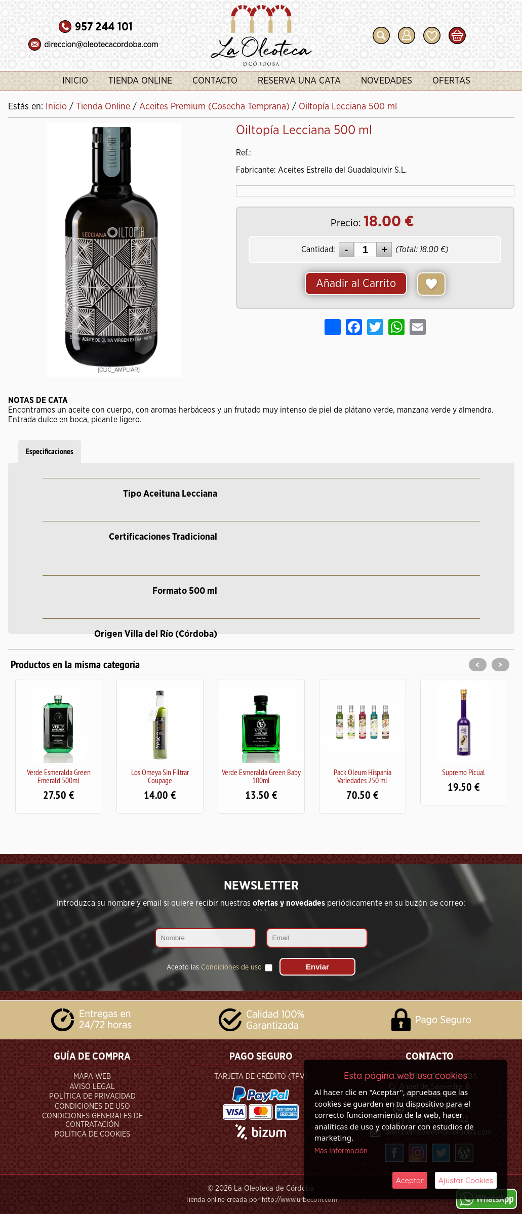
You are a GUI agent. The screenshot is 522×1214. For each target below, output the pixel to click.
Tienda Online (140, 81)
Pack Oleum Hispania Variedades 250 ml (362, 776)
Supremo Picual (463, 772)
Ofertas (451, 81)
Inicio (75, 81)
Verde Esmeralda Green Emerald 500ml (59, 776)
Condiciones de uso (231, 967)
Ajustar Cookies (465, 1180)
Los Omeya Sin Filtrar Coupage (160, 776)
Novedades (386, 81)
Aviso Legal (92, 1086)
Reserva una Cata (299, 81)
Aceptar (410, 1180)
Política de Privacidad (92, 1096)
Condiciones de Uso (92, 1106)
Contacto (214, 81)
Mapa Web (92, 1076)
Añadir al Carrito (356, 283)
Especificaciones (49, 451)
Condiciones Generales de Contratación (92, 1120)
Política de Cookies (92, 1134)
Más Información (341, 1151)
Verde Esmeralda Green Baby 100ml (261, 776)
